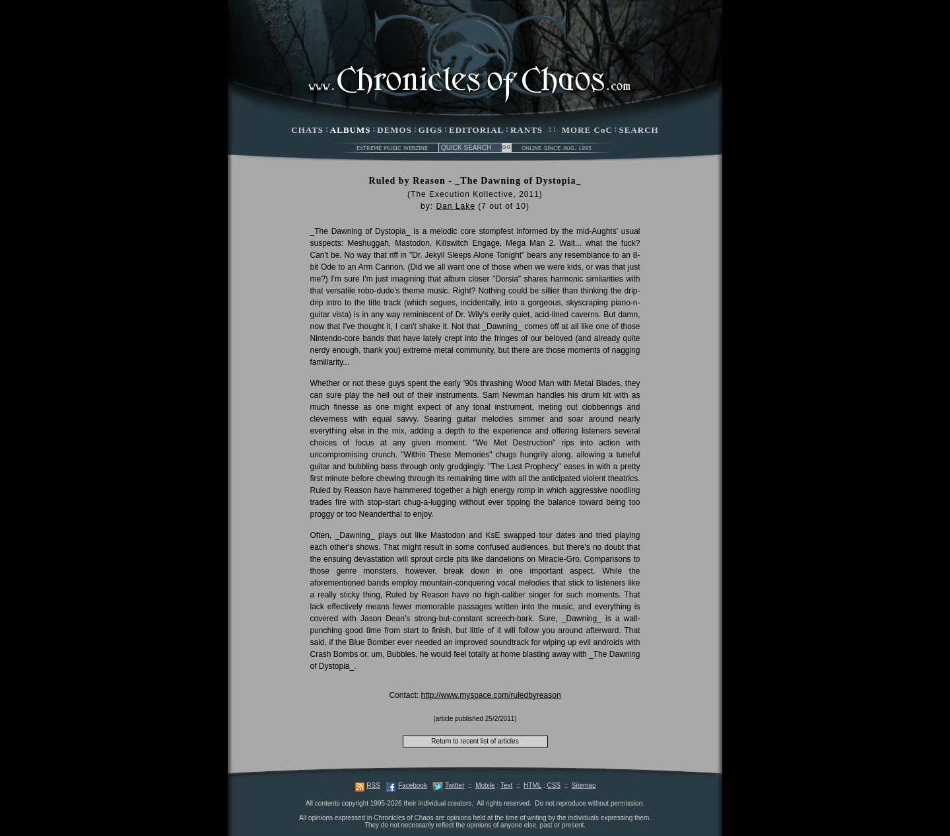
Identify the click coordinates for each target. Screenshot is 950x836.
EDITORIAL (476, 130)
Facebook (412, 785)
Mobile (484, 785)
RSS (373, 785)
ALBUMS (350, 130)
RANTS (526, 130)
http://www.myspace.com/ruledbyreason (490, 695)
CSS (554, 785)
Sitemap (584, 785)
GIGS (431, 130)
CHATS (307, 130)
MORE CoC (587, 130)
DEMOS (394, 130)
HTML (532, 785)
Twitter (454, 785)
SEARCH (639, 130)
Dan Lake (455, 206)
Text (506, 785)
